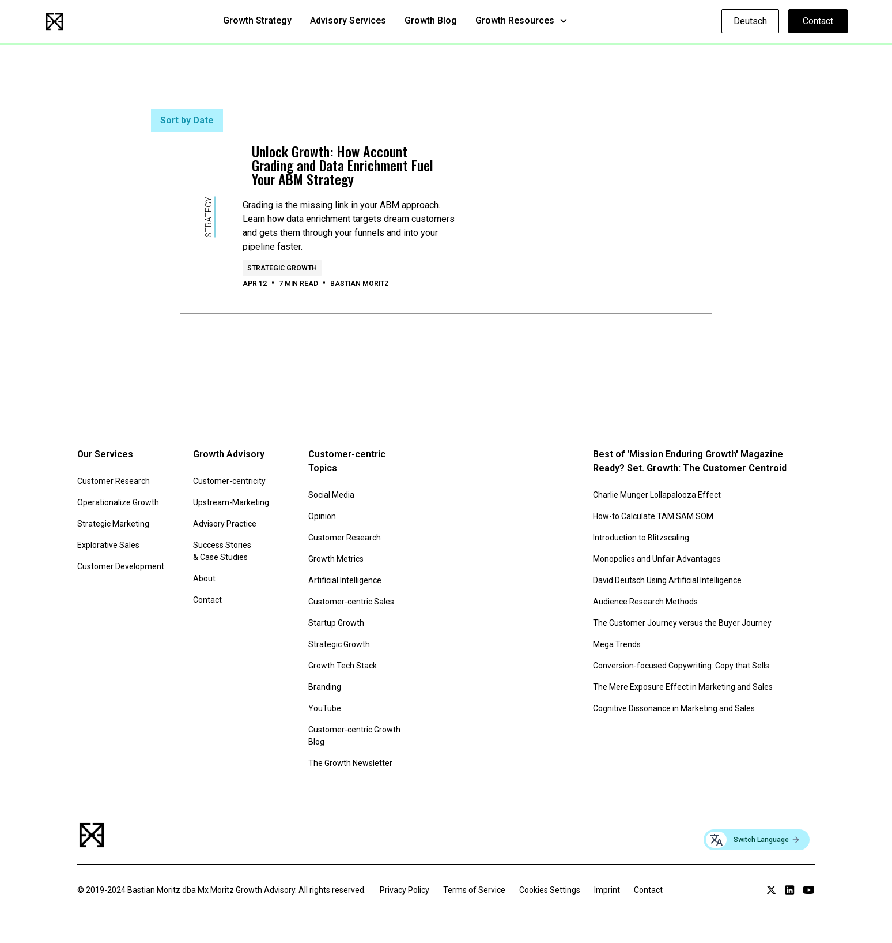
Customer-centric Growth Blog (354, 735)
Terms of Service (474, 890)
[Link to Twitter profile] (771, 890)
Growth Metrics (336, 558)
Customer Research (113, 481)
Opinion (322, 516)
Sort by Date (187, 120)
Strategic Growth (339, 644)
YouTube (324, 708)
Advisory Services (348, 20)
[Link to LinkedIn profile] (790, 890)
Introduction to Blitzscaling (641, 537)
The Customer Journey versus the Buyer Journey (682, 623)
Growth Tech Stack (342, 665)
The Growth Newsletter (350, 763)
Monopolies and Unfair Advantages (657, 558)
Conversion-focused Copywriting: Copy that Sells (681, 665)
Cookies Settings (549, 890)
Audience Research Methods (645, 601)
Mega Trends (617, 644)
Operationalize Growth (118, 502)
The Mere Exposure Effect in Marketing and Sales (683, 687)
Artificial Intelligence (344, 580)
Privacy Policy (404, 890)
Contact (818, 21)
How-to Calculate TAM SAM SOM (653, 516)
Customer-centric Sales (351, 601)
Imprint (607, 890)
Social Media (331, 494)
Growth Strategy (257, 20)
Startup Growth (336, 623)
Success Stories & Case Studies (222, 551)
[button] (521, 21)
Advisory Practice (224, 523)
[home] (54, 22)
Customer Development (120, 566)
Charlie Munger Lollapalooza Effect (657, 494)
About (204, 578)
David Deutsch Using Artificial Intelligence (667, 580)
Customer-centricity (229, 481)
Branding (324, 687)
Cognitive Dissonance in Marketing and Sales (674, 708)
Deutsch (750, 21)
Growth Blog (431, 20)
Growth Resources (514, 20)
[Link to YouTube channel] (809, 890)
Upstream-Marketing (231, 502)
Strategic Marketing (113, 523)
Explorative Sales (108, 545)
